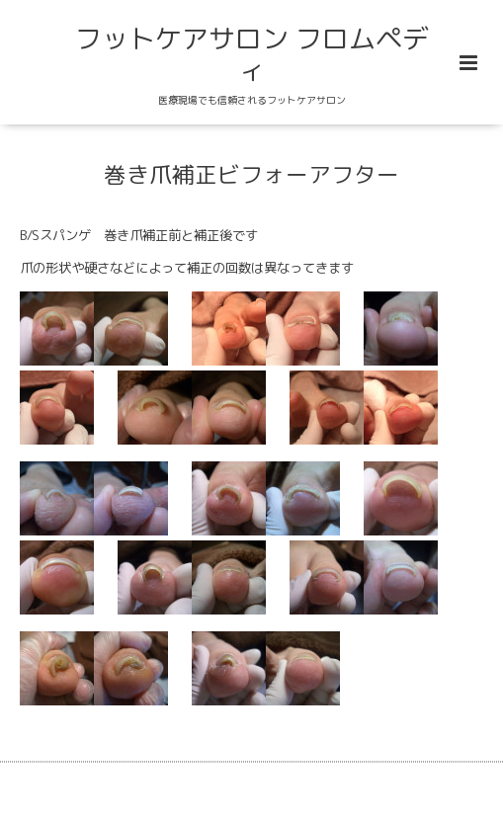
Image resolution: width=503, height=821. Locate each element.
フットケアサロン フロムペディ (252, 54)
